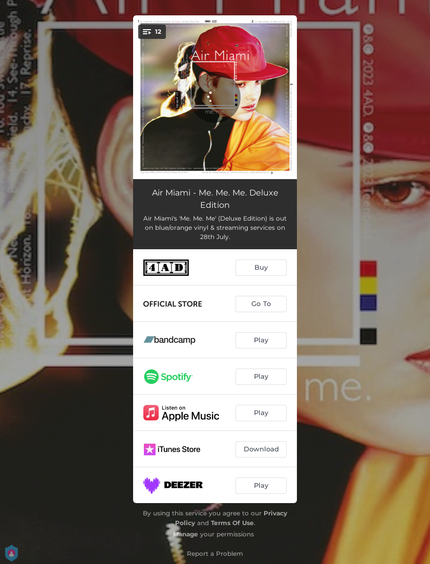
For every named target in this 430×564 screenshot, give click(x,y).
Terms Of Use (232, 523)
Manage (185, 534)
